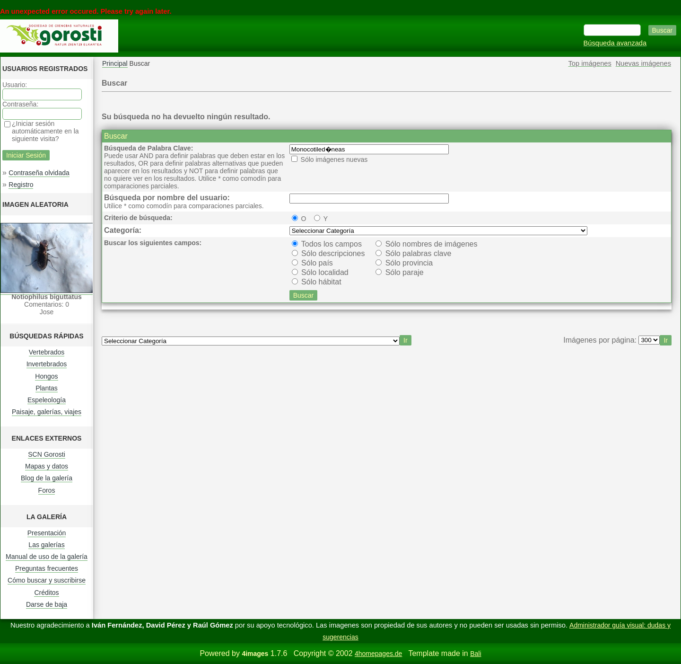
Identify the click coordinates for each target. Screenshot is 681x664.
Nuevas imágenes (643, 63)
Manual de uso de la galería (46, 556)
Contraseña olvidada (39, 173)
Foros (46, 490)
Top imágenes (589, 63)
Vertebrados (47, 352)
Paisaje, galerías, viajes (46, 412)
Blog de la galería (46, 478)
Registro (21, 184)
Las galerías (46, 545)
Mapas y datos (46, 466)
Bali (475, 653)
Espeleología (46, 400)
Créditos (46, 592)
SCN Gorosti (46, 454)
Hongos (46, 376)
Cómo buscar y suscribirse (47, 580)
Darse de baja (46, 604)
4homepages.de (378, 653)
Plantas (46, 388)
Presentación (46, 533)
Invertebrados (46, 364)
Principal (115, 63)
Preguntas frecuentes (46, 568)
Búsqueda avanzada (615, 43)
